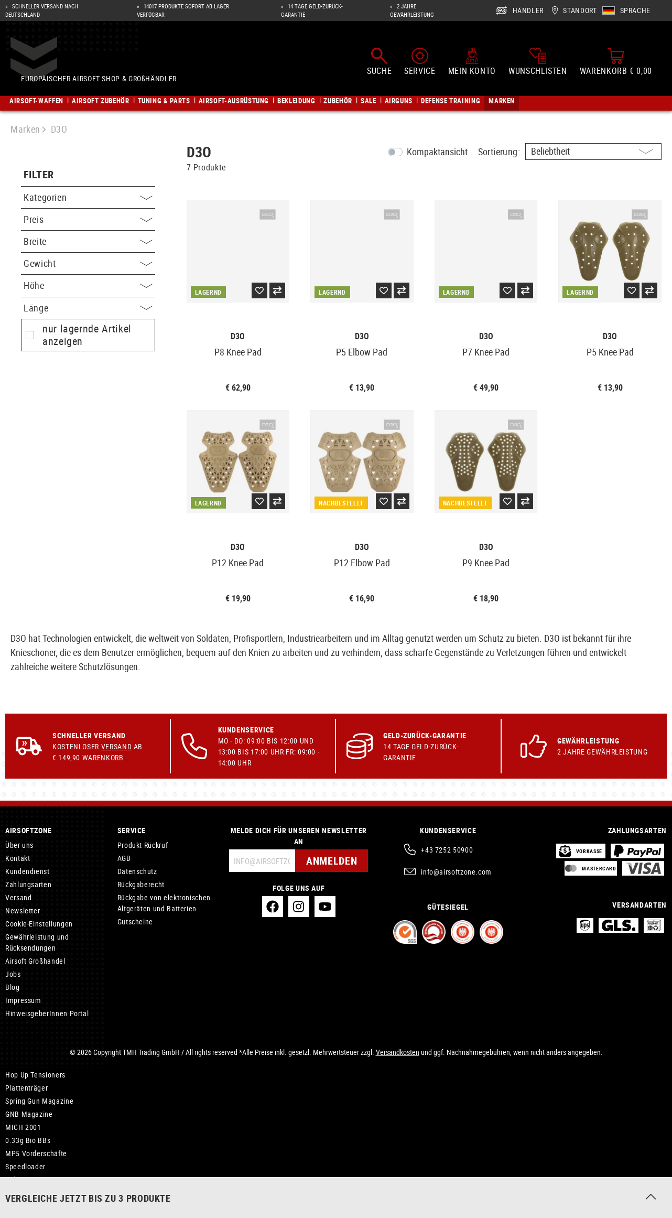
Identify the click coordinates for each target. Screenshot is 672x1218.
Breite (88, 241)
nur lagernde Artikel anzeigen (87, 335)
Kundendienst (27, 871)
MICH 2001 (23, 1127)
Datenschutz (137, 871)
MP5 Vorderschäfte (36, 1153)
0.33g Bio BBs (27, 1140)
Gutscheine (135, 921)
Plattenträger (26, 1088)
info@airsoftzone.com (456, 872)
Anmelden (331, 861)
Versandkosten (397, 1052)
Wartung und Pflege (37, 1193)
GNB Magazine (29, 1114)
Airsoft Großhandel (35, 961)
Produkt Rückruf (142, 845)
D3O (238, 336)
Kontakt (17, 858)
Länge (88, 307)
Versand (116, 746)
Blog (12, 987)
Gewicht (88, 263)
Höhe (88, 285)
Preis (88, 219)
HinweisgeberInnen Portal (47, 1013)
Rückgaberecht (141, 884)
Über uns (19, 845)
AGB (124, 858)
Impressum (23, 1000)
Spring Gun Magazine (39, 1101)
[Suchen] (379, 62)
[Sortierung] (593, 151)
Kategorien (88, 197)
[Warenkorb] (615, 62)
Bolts (13, 1179)
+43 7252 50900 (447, 850)
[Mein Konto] (472, 62)
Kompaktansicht (437, 151)
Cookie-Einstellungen (39, 924)
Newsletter (22, 910)
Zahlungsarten (28, 884)
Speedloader (25, 1166)
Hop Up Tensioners (35, 1075)
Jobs (13, 974)
